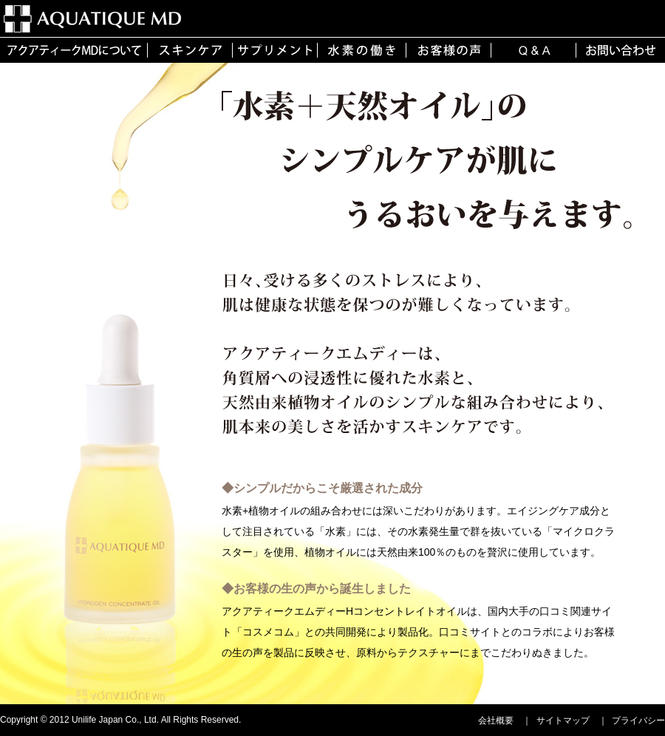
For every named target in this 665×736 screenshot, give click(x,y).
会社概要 (496, 720)
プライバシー (638, 720)
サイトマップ (563, 720)
